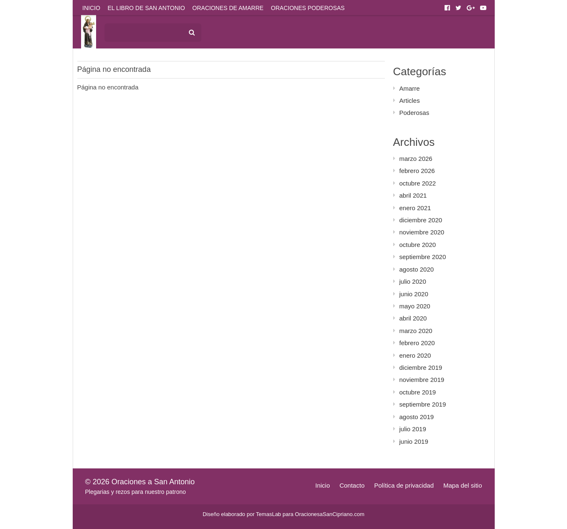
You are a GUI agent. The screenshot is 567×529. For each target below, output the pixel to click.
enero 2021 (415, 207)
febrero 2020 (417, 342)
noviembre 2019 (422, 379)
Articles (409, 100)
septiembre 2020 (422, 256)
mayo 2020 (414, 306)
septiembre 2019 (422, 404)
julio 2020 (412, 281)
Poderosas (414, 112)
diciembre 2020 (420, 220)
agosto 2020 (416, 269)
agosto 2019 (416, 416)
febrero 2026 (417, 170)
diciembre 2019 (420, 367)
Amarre (409, 88)
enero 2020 (415, 355)
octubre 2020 (417, 244)
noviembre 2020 (422, 232)
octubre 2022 (417, 183)
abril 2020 (413, 318)
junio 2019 (413, 441)
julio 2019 (412, 428)
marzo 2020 (415, 330)
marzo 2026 (415, 158)
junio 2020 (413, 294)
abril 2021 (413, 195)
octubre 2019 (417, 392)
